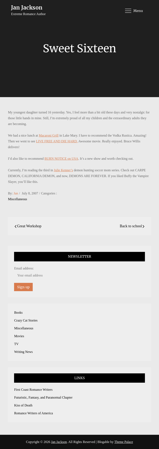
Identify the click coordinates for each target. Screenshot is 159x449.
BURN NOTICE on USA (61, 158)
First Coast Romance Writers (33, 389)
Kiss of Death (23, 405)
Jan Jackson (26, 7)
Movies (19, 336)
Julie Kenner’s (63, 170)
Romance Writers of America (33, 413)
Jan (16, 193)
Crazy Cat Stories (25, 320)
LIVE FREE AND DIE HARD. (57, 141)
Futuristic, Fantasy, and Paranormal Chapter (43, 397)
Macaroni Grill (49, 135)
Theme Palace (123, 442)
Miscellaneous (17, 199)
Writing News (23, 352)
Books (18, 312)
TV (16, 344)
